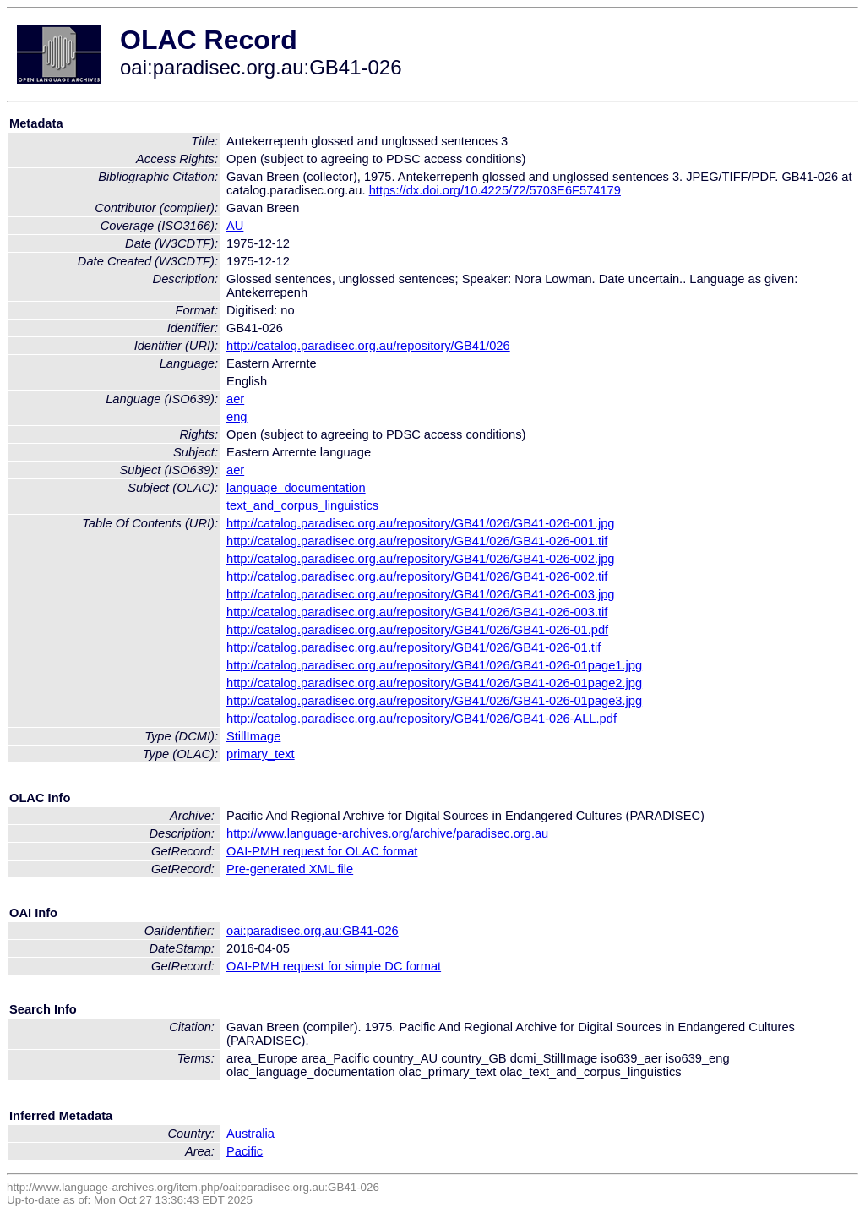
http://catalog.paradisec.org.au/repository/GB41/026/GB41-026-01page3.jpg (434, 701)
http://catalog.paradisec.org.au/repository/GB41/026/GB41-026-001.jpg (420, 523)
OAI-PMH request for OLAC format (321, 851)
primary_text (260, 754)
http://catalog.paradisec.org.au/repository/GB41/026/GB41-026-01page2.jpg (434, 683)
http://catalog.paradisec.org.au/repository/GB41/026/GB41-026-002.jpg (420, 559)
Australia (250, 1133)
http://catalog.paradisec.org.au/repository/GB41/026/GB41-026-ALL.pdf (421, 718)
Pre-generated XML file (289, 869)
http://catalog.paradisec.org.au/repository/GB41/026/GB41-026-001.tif (416, 541)
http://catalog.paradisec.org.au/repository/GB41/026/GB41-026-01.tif (413, 647)
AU (234, 225)
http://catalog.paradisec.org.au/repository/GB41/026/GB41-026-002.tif (416, 576)
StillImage (253, 736)
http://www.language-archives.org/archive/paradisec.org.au (387, 833)
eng (236, 416)
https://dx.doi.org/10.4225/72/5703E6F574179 (495, 190)
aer (235, 399)
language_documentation (296, 487)
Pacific (244, 1151)
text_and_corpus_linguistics (302, 505)
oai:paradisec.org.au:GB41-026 (312, 930)
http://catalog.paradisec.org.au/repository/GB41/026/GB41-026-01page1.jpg (434, 665)
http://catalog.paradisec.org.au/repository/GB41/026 (368, 345)
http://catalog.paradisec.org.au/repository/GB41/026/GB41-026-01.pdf (417, 630)
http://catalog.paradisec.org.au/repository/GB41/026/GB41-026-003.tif (416, 612)
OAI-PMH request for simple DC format (333, 966)
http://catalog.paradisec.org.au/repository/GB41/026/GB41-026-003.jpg (420, 594)
